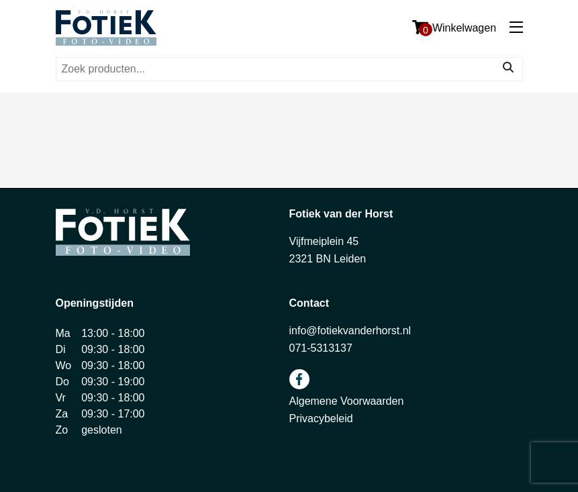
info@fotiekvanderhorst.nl (350, 330)
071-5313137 (320, 348)
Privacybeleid (321, 418)
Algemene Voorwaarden (346, 401)
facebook (299, 379)
